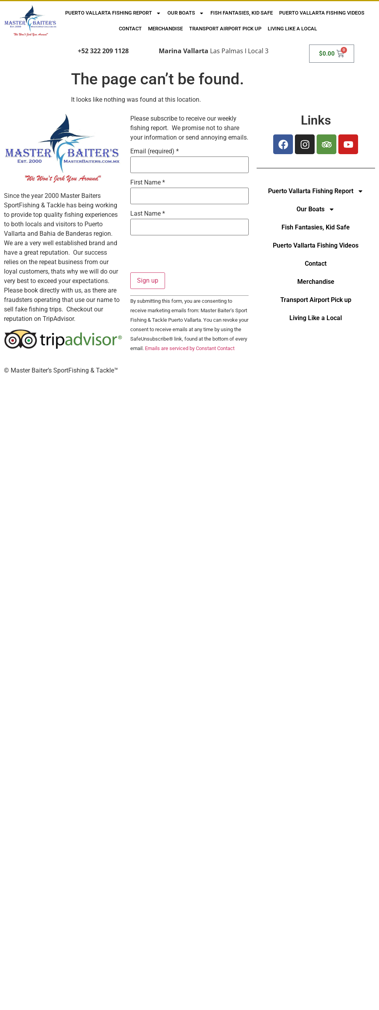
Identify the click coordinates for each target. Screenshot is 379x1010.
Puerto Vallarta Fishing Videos (321, 13)
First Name (147, 182)
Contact (130, 29)
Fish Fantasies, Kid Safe (241, 13)
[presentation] (190, 257)
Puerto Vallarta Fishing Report (113, 13)
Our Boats (185, 13)
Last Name (147, 214)
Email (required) (154, 151)
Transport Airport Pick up (225, 29)
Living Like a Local (292, 29)
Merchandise (165, 29)
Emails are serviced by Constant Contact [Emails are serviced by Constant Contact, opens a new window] (190, 348)
